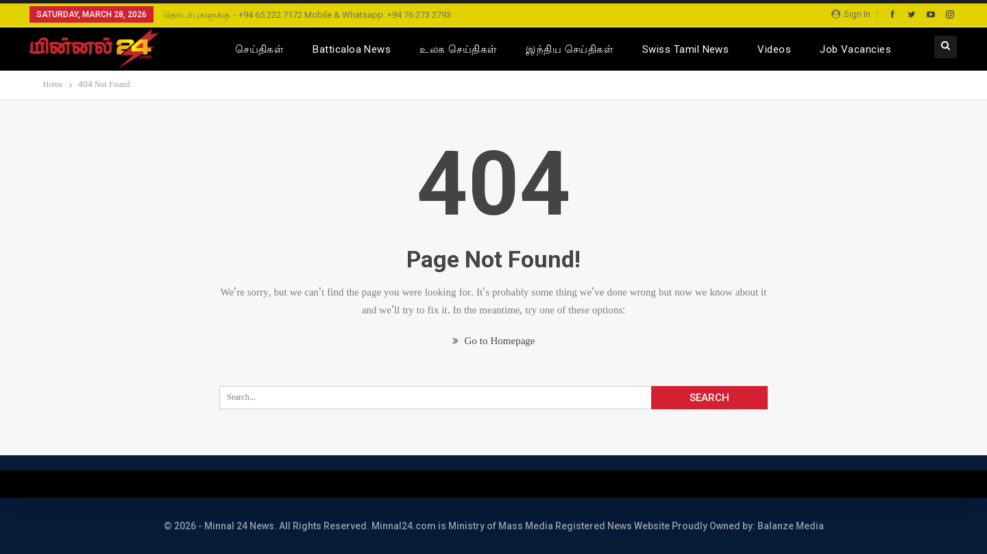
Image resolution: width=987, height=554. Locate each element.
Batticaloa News (352, 49)
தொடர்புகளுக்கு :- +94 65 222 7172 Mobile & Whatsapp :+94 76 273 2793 (307, 15)
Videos (774, 49)
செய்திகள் (259, 49)
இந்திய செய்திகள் (569, 49)
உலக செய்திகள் (458, 49)
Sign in (850, 14)
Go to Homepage (493, 341)
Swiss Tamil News (685, 49)
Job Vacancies (855, 49)
